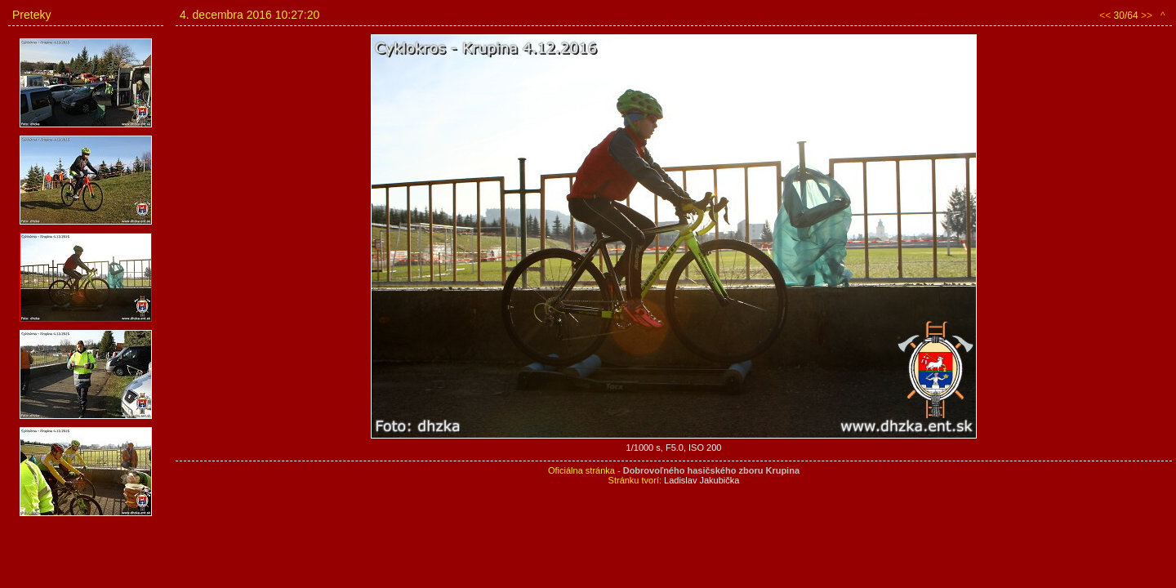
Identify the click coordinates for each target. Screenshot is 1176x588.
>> (1146, 15)
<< (1105, 15)
